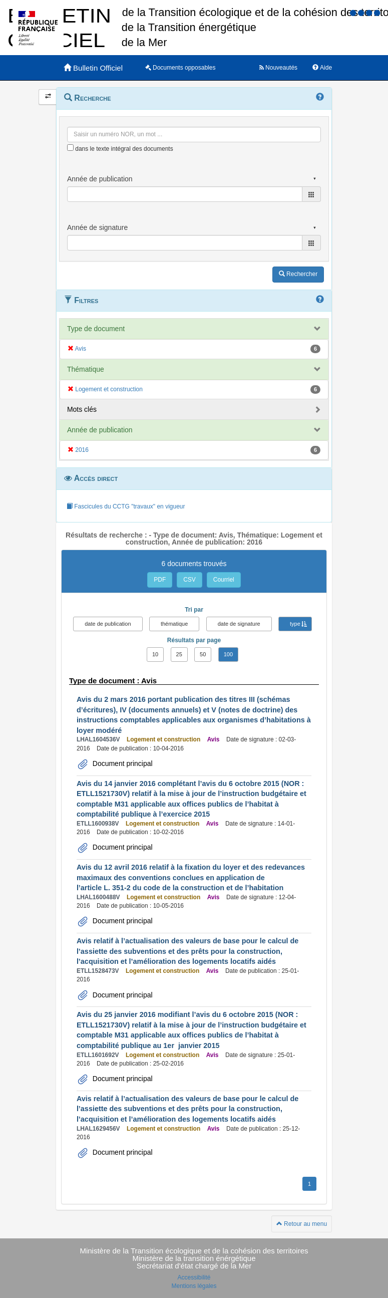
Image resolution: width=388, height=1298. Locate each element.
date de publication (108, 624)
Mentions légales (193, 1285)
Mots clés (82, 409)
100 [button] (228, 654)
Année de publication (100, 430)
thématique (174, 624)
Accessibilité (193, 1277)
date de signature (239, 624)
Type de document (96, 329)
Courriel (223, 579)
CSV (189, 579)
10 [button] (155, 654)
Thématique (85, 369)
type (295, 624)
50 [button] (203, 654)
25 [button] (179, 654)
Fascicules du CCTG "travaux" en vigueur (126, 506)
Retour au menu (301, 1223)
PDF (160, 579)
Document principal (122, 763)
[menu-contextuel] (70, 147)
